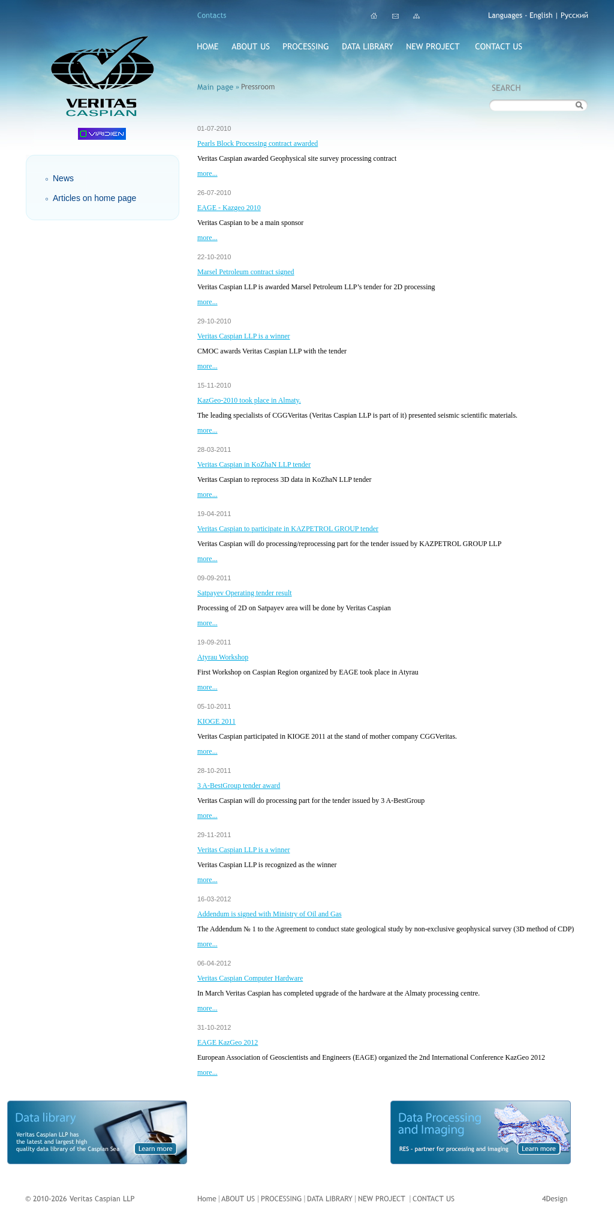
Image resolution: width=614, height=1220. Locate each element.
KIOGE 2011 (216, 721)
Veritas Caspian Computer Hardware (250, 978)
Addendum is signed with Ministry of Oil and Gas (269, 914)
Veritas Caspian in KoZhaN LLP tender (254, 464)
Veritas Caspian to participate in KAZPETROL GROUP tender (287, 528)
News (63, 178)
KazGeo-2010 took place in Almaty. (249, 400)
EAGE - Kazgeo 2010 (229, 207)
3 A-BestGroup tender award (238, 785)
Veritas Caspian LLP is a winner (243, 336)
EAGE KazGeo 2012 (227, 1042)
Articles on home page (94, 198)
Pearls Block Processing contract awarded (257, 143)
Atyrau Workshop (222, 657)
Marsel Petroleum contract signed (245, 272)
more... (207, 173)
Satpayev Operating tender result (244, 593)
